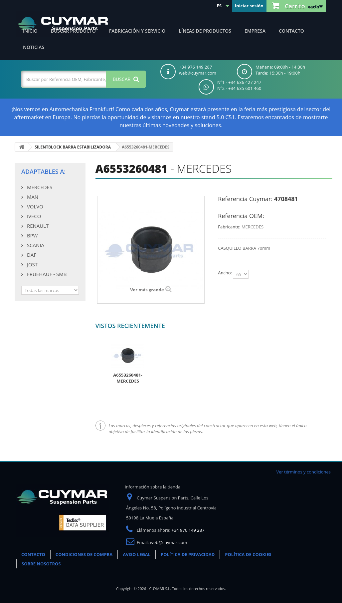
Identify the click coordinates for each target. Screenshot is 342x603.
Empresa (255, 31)
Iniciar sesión (249, 6)
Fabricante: (229, 227)
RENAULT (37, 225)
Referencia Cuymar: (245, 199)
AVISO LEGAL (136, 554)
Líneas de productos (205, 31)
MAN (32, 196)
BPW (32, 235)
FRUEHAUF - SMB (46, 274)
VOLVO (34, 206)
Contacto (291, 31)
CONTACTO (33, 554)
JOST (32, 264)
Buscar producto (73, 31)
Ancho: (225, 273)
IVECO (33, 216)
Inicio (30, 31)
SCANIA (35, 245)
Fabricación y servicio (137, 31)
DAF (31, 254)
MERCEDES (39, 187)
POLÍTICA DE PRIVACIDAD (188, 554)
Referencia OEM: (241, 216)
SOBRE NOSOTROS (41, 564)
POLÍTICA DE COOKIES (248, 554)
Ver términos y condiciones (303, 472)
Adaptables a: (43, 171)
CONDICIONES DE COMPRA (84, 554)
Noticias (33, 47)
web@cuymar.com (168, 542)
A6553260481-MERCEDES (127, 378)
